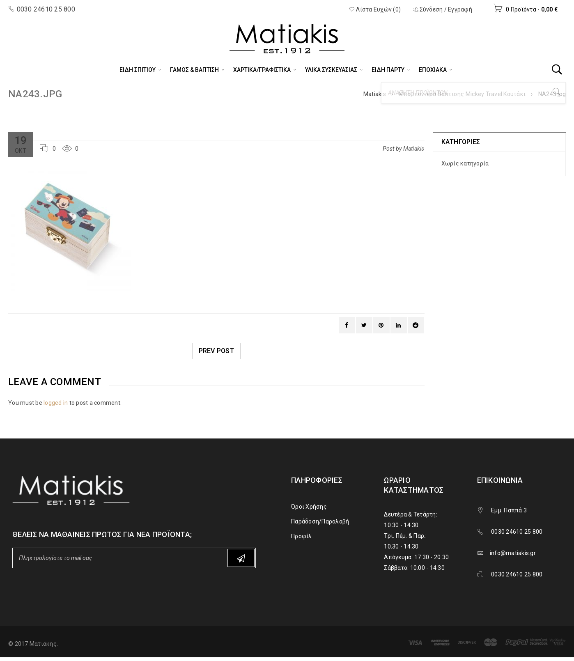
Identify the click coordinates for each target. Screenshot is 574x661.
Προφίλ (301, 536)
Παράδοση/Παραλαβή (320, 521)
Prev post (216, 351)
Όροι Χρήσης (309, 506)
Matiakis (374, 94)
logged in (56, 402)
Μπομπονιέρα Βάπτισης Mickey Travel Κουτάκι (462, 94)
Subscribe (241, 558)
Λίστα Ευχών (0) (375, 9)
